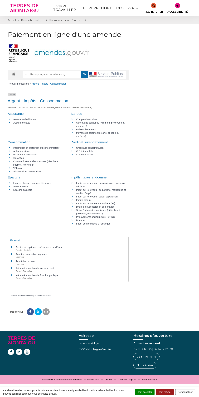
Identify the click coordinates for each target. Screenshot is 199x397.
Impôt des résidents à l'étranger (93, 223)
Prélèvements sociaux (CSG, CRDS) (96, 216)
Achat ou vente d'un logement (32, 254)
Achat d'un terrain (25, 261)
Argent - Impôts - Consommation (49, 83)
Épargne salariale (22, 189)
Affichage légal (149, 379)
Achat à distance (22, 151)
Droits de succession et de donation (95, 206)
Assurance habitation (24, 119)
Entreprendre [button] (96, 8)
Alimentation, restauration (27, 171)
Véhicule (18, 168)
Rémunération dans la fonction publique (37, 275)
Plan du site (93, 379)
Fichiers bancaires (86, 129)
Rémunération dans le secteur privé (35, 268)
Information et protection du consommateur (36, 147)
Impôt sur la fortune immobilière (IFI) (95, 203)
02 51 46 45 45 (146, 356)
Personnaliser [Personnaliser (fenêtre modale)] (185, 392)
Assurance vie (21, 186)
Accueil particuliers (19, 83)
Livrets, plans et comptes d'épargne (32, 183)
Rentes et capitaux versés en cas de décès (39, 247)
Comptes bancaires (86, 119)
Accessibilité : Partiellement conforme (62, 379)
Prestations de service (25, 154)
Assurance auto (21, 122)
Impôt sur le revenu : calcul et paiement (97, 196)
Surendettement (84, 154)
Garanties (18, 158)
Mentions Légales (127, 379)
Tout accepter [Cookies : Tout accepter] (145, 392)
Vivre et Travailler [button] (64, 8)
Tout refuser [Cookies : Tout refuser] (165, 392)
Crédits (108, 379)
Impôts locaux (83, 200)
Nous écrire (145, 365)
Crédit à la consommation (90, 147)
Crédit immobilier (85, 151)
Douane (80, 220)
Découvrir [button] (127, 8)
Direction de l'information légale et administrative (30, 296)
